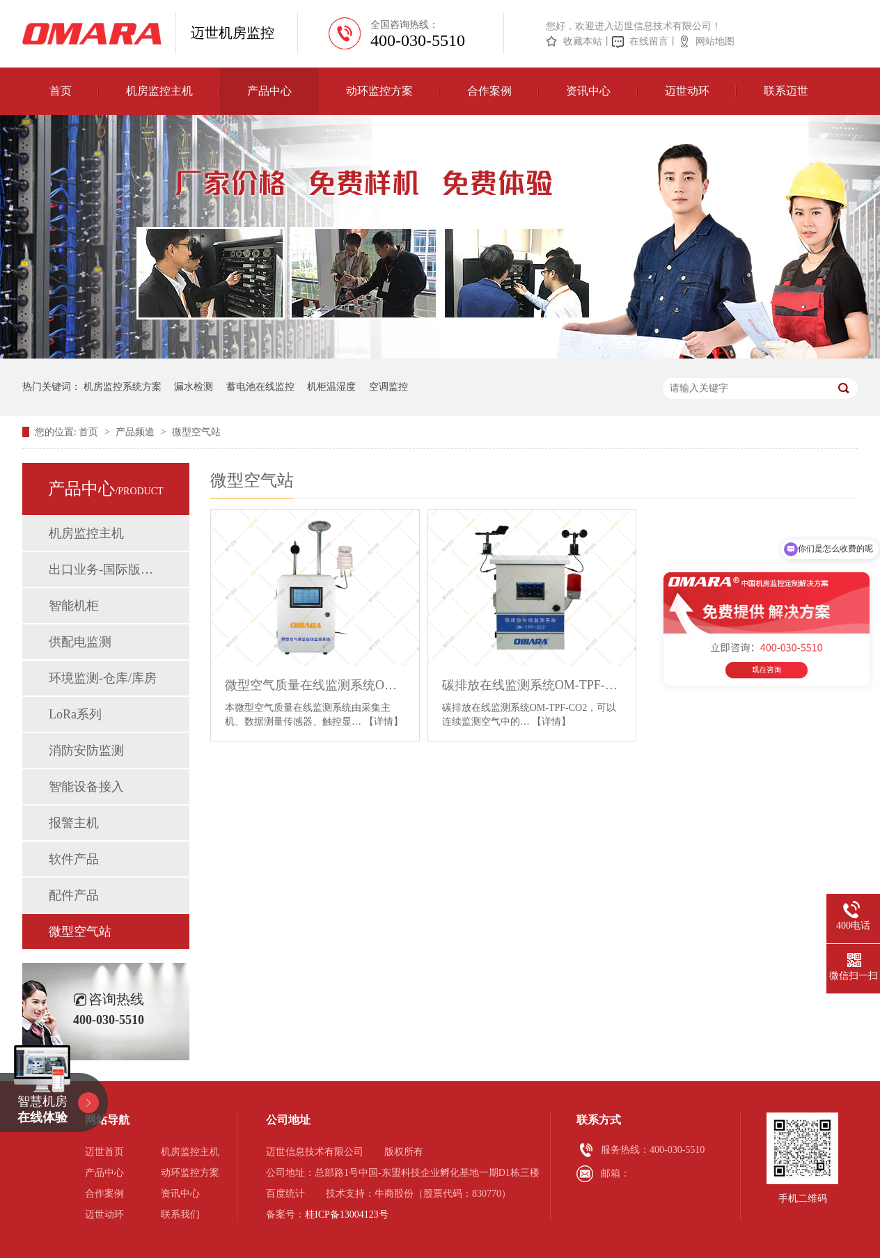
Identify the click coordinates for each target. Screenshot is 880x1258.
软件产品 (74, 859)
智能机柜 (74, 606)
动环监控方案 (379, 91)
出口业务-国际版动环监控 (105, 569)
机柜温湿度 (331, 387)
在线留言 (648, 41)
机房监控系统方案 (123, 387)
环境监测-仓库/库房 (103, 678)
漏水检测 (193, 387)
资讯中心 (588, 91)
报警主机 (74, 823)
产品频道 (136, 432)
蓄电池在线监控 (260, 387)
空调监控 (388, 387)
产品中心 (269, 91)
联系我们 (180, 1214)
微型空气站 (196, 432)
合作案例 (489, 91)
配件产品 (74, 895)
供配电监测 (80, 642)
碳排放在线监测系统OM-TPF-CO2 (532, 685)
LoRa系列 (75, 714)
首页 (60, 91)
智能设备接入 (86, 787)
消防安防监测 (86, 750)
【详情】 (383, 721)
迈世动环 (687, 91)
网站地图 (715, 41)
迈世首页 (104, 1152)
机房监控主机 (159, 91)
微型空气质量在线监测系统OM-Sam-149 (315, 685)
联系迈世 (786, 91)
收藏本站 (582, 41)
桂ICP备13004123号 (346, 1214)
